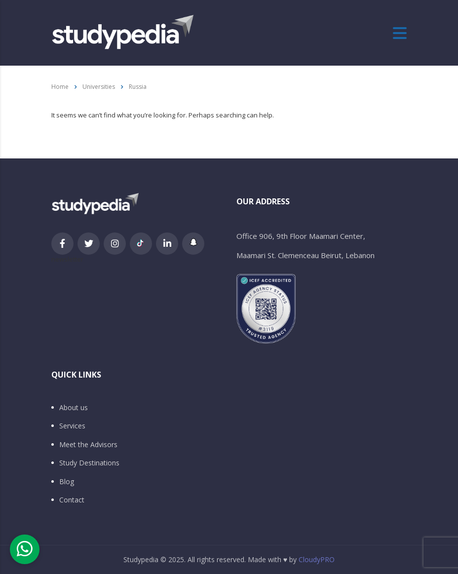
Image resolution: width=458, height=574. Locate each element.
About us (73, 407)
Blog (66, 481)
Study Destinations (89, 463)
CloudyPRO (317, 559)
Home (60, 86)
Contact (71, 500)
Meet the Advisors (88, 444)
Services (72, 425)
